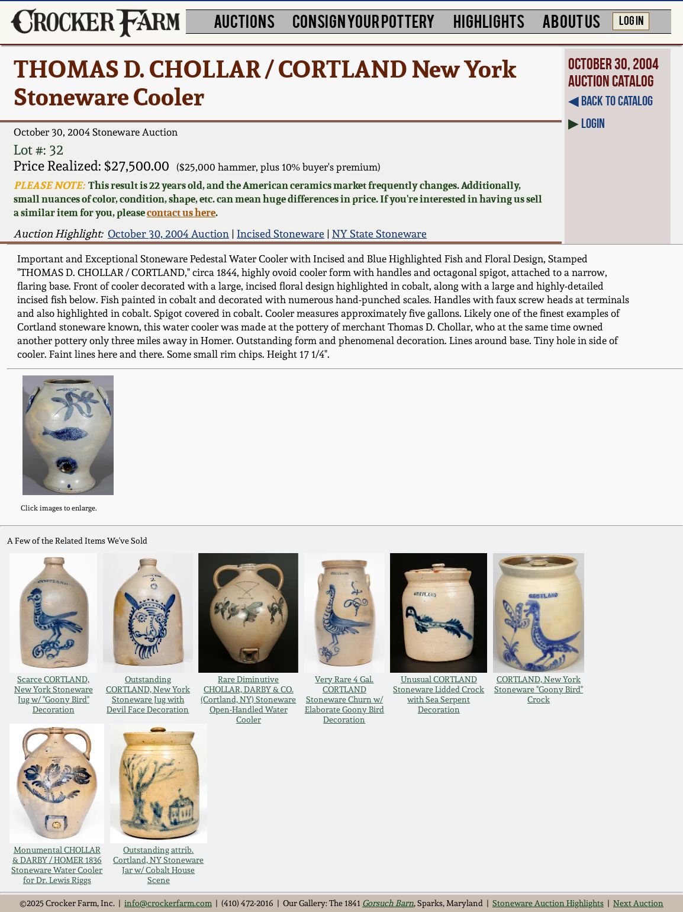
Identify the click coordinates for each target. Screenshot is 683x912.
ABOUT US (571, 20)
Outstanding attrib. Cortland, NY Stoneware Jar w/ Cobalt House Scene (158, 864)
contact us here (181, 212)
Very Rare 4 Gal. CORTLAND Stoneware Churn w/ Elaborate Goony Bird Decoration (344, 699)
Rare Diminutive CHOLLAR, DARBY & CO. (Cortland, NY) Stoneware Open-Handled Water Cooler (248, 699)
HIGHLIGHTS (488, 20)
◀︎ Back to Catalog (610, 100)
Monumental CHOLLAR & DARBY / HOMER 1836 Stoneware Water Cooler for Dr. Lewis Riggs (56, 864)
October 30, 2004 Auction (168, 233)
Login (593, 123)
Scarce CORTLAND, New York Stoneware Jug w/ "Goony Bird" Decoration (53, 694)
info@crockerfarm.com (168, 903)
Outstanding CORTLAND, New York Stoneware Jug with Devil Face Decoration (148, 694)
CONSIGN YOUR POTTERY (363, 20)
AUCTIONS (244, 20)
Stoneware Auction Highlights (548, 903)
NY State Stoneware (379, 233)
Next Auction (638, 903)
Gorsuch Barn (388, 903)
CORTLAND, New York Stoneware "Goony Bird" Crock (538, 689)
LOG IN (631, 20)
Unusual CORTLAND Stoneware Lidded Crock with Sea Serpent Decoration (438, 694)
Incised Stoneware (280, 233)
